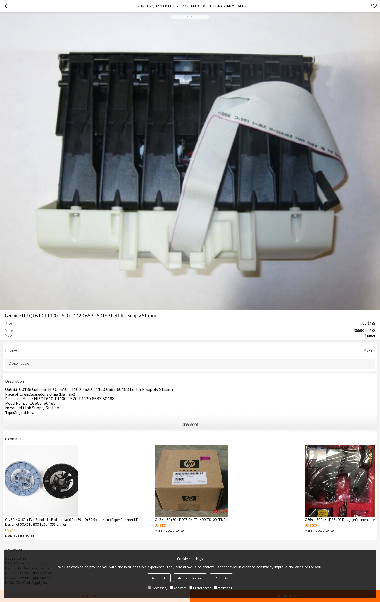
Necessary (157, 587)
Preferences (200, 587)
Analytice (178, 587)
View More (190, 424)
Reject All (221, 577)
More (368, 350)
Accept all (159, 577)
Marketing (223, 587)
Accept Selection (190, 577)
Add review (20, 363)
